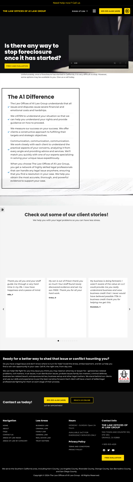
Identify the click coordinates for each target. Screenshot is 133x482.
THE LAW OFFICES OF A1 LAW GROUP (115, 426)
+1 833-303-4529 (109, 444)
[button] (94, 11)
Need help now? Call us (66, 2)
